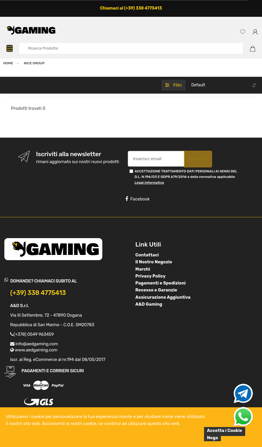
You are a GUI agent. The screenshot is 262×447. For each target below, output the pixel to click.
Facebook (137, 199)
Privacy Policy (150, 276)
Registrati (198, 159)
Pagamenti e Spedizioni (160, 283)
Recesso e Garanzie (156, 290)
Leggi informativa (149, 182)
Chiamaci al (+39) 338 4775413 (131, 8)
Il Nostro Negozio (153, 261)
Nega (212, 437)
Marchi (142, 269)
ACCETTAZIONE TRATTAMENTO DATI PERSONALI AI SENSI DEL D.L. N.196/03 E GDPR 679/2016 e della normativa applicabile (185, 177)
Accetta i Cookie (224, 430)
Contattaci (147, 255)
